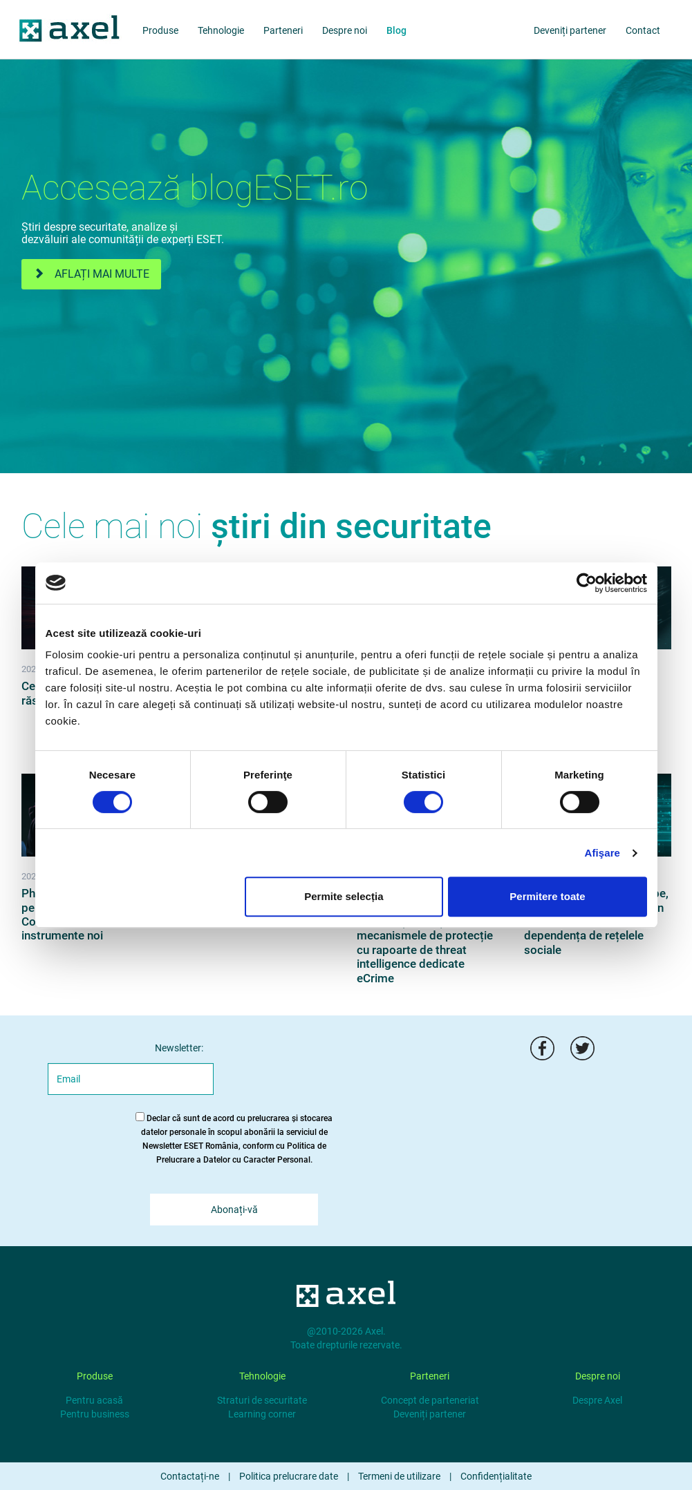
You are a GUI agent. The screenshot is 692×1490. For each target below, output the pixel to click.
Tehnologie (221, 30)
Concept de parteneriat (430, 1400)
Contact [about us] (643, 30)
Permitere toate (547, 896)
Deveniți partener (429, 1414)
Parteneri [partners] (283, 30)
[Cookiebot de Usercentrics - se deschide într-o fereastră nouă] (586, 583)
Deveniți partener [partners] (570, 30)
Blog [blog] (396, 30)
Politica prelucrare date (288, 1476)
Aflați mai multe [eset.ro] (91, 273)
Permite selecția (343, 896)
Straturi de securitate (262, 1400)
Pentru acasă (94, 1400)
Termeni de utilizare (399, 1476)
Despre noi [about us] (344, 30)
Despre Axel (597, 1400)
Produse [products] (160, 30)
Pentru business (94, 1414)
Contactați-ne (189, 1476)
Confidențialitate (496, 1476)
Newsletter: (179, 1047)
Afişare (603, 853)
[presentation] (350, 1063)
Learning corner (262, 1414)
